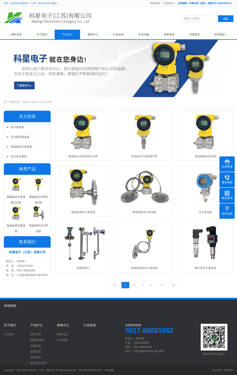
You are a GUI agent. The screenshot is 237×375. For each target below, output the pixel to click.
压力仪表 (47, 101)
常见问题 (143, 34)
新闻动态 (62, 334)
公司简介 (9, 334)
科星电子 (228, 370)
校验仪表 (35, 357)
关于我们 (42, 34)
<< (114, 285)
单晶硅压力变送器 (21, 146)
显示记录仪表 (38, 363)
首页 (25, 101)
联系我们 (169, 3)
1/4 (173, 285)
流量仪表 (35, 345)
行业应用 (118, 34)
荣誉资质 (169, 34)
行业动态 (62, 340)
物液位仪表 (37, 340)
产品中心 (67, 34)
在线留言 (194, 34)
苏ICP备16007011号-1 (90, 370)
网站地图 (155, 3)
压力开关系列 (19, 156)
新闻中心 (93, 34)
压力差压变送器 (20, 136)
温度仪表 (35, 351)
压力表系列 (17, 127)
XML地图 (109, 370)
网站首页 (16, 34)
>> (161, 285)
